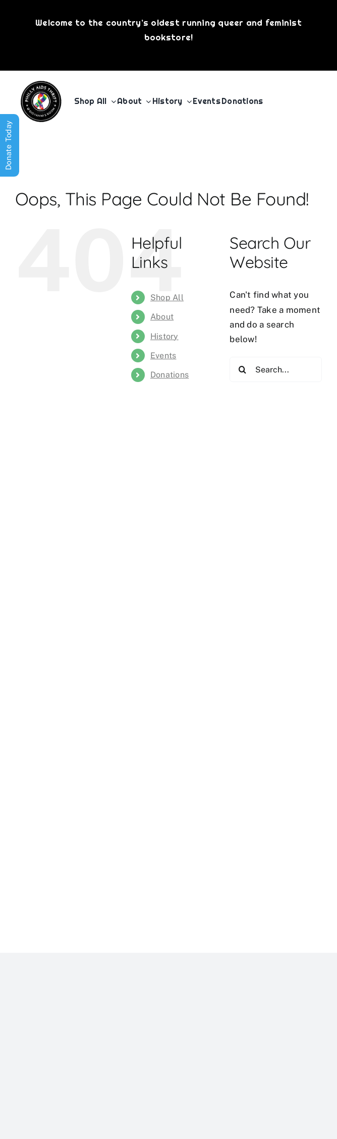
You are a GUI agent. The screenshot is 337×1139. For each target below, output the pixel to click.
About (162, 316)
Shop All (167, 297)
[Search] (242, 369)
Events (163, 355)
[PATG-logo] (41, 85)
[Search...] (276, 369)
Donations (169, 374)
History (164, 336)
